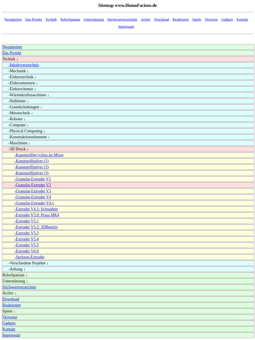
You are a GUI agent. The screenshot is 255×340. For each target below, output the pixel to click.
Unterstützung (94, 19)
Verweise (211, 19)
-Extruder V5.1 (26, 221)
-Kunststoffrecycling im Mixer (39, 155)
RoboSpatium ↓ (15, 275)
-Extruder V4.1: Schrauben (36, 209)
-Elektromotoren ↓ (20, 83)
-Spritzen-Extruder (29, 257)
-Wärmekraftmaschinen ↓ (25, 95)
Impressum (126, 26)
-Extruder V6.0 (26, 251)
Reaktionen (181, 19)
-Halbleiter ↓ (15, 101)
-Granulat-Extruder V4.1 (34, 203)
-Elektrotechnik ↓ (19, 77)
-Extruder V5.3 (26, 233)
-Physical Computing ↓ (23, 131)
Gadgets (227, 19)
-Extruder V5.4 (26, 239)
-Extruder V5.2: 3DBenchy (36, 227)
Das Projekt (33, 19)
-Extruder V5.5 (26, 245)
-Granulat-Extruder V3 (32, 191)
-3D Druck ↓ (15, 149)
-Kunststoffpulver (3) (31, 173)
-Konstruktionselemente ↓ (26, 137)
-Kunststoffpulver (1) (31, 161)
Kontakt (242, 19)
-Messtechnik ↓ (17, 113)
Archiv (145, 19)
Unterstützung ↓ (15, 281)
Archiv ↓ (9, 293)
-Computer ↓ (15, 125)
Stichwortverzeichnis (122, 19)
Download (161, 19)
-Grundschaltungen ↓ (22, 107)
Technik (51, 19)
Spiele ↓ (9, 311)
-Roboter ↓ (14, 119)
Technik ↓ (10, 59)
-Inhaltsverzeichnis (23, 65)
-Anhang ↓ (13, 269)
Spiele (196, 19)
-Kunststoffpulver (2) (31, 167)
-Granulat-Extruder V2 (32, 185)
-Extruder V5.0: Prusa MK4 (36, 215)
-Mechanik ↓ (15, 71)
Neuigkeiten (13, 19)
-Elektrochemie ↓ (19, 89)
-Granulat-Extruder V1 (32, 179)
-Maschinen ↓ (16, 143)
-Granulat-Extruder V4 (32, 197)
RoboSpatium (70, 19)
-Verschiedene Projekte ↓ (25, 263)
